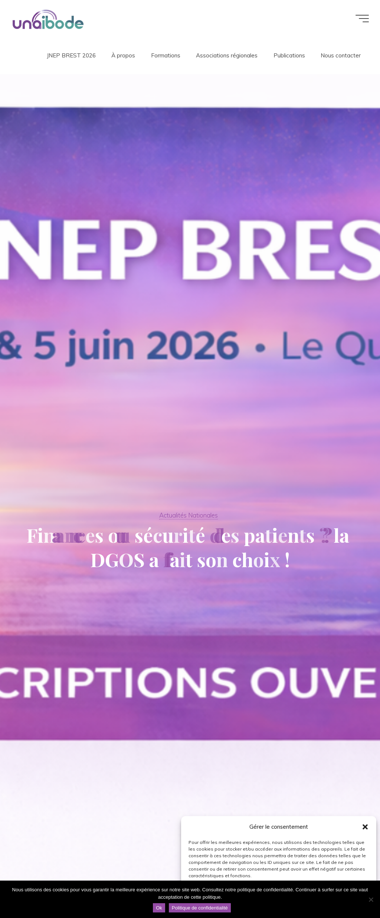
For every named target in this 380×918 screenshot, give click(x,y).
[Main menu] (362, 18)
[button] (365, 827)
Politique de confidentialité (200, 908)
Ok (159, 908)
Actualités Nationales (188, 515)
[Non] (370, 899)
